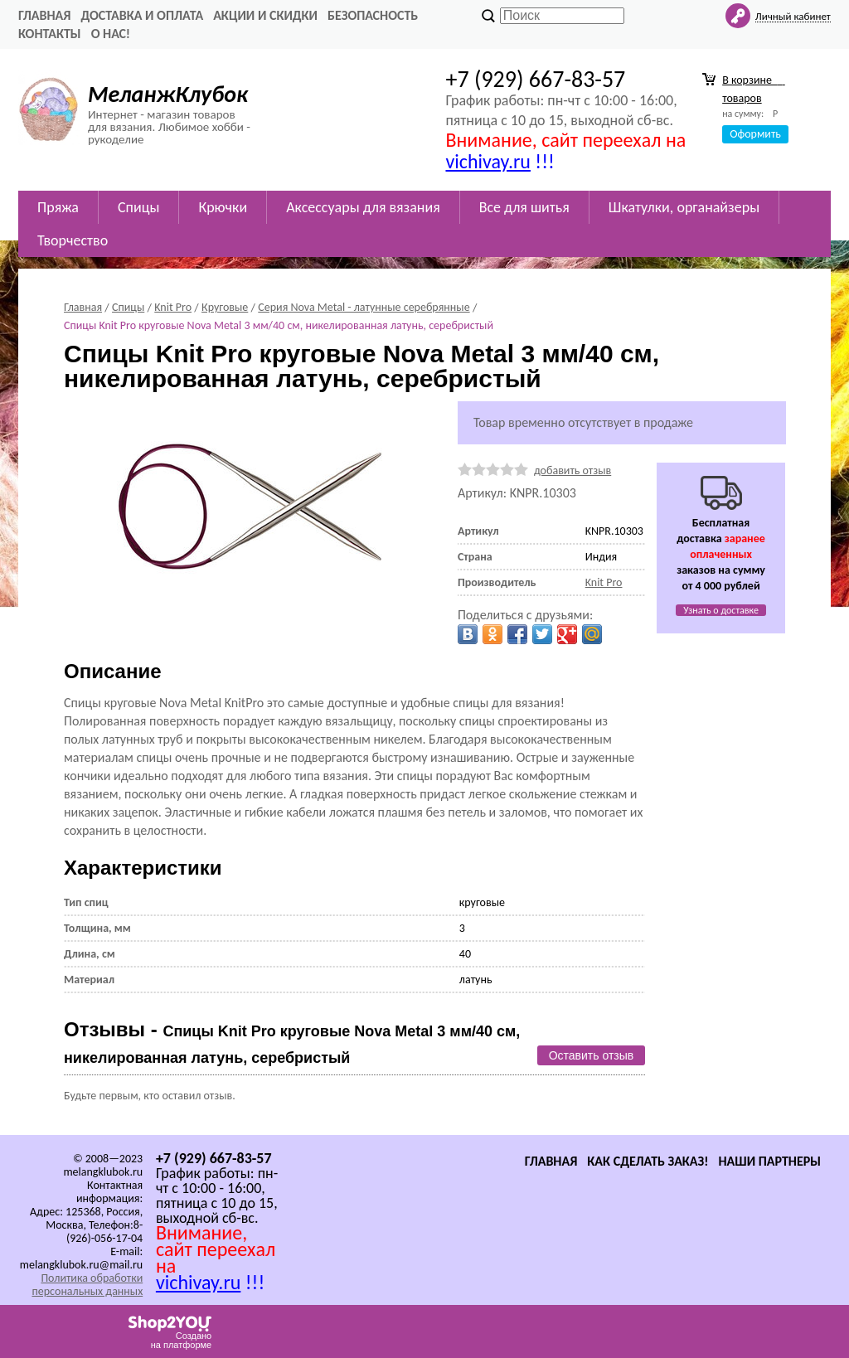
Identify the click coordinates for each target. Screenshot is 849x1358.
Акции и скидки (265, 15)
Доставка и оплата (141, 15)
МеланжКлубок (168, 94)
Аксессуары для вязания (363, 207)
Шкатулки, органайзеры (684, 207)
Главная (44, 15)
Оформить (755, 134)
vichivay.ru (487, 161)
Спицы (138, 207)
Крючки (222, 207)
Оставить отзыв (591, 1055)
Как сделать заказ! (647, 1161)
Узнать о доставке (721, 610)
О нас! (110, 33)
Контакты (49, 33)
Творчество (72, 240)
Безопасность (372, 15)
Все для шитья (524, 207)
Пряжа (58, 207)
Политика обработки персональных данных (87, 1284)
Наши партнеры (769, 1161)
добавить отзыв (572, 470)
